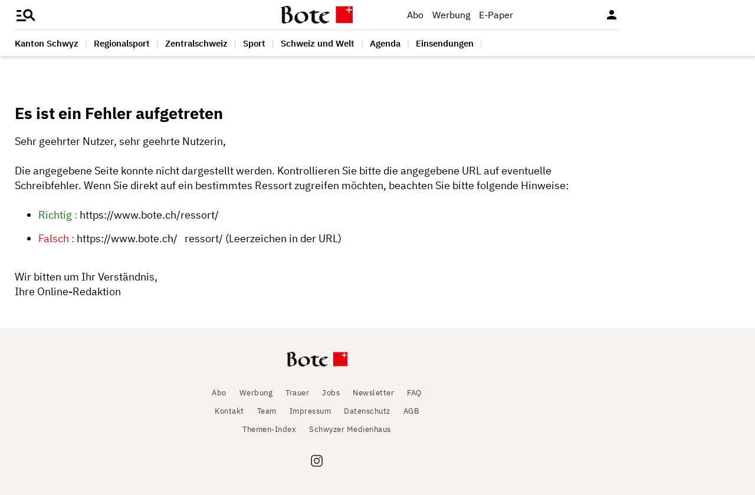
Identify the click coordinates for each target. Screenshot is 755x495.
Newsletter (373, 393)
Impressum (310, 411)
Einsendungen (445, 43)
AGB (411, 411)
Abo (415, 15)
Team (267, 411)
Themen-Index (269, 429)
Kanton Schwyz (46, 43)
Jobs (331, 393)
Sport (254, 43)
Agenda (385, 43)
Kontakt (229, 411)
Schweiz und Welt (317, 43)
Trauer (297, 393)
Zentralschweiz (196, 43)
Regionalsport (122, 43)
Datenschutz (367, 411)
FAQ (414, 393)
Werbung (451, 15)
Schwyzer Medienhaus (350, 429)
